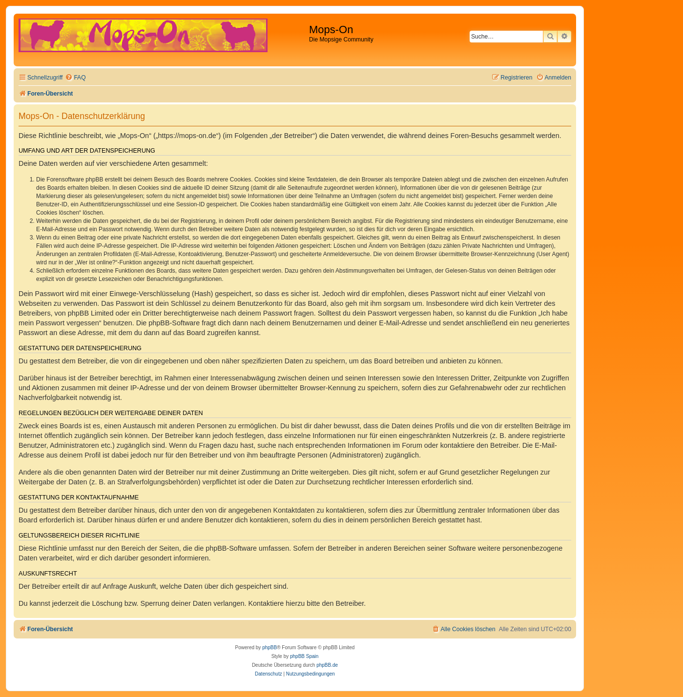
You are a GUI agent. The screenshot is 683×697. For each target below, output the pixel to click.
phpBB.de (327, 665)
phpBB (269, 647)
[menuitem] (75, 77)
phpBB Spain (304, 656)
